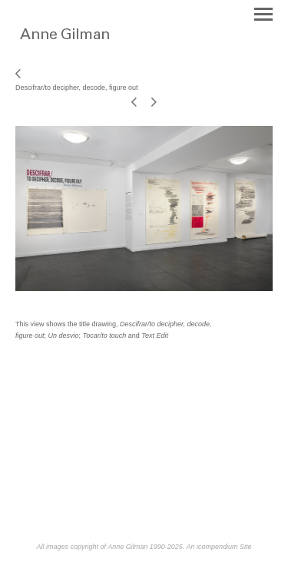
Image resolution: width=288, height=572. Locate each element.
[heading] (94, 44)
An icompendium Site (218, 547)
